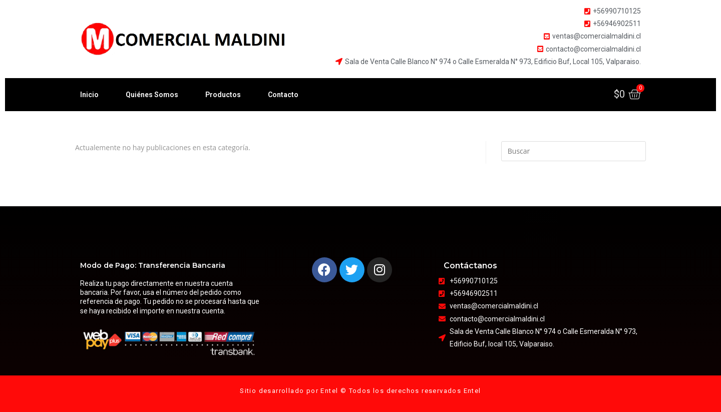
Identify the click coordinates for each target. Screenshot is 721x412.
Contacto (283, 95)
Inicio (89, 95)
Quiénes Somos (152, 95)
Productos (223, 95)
